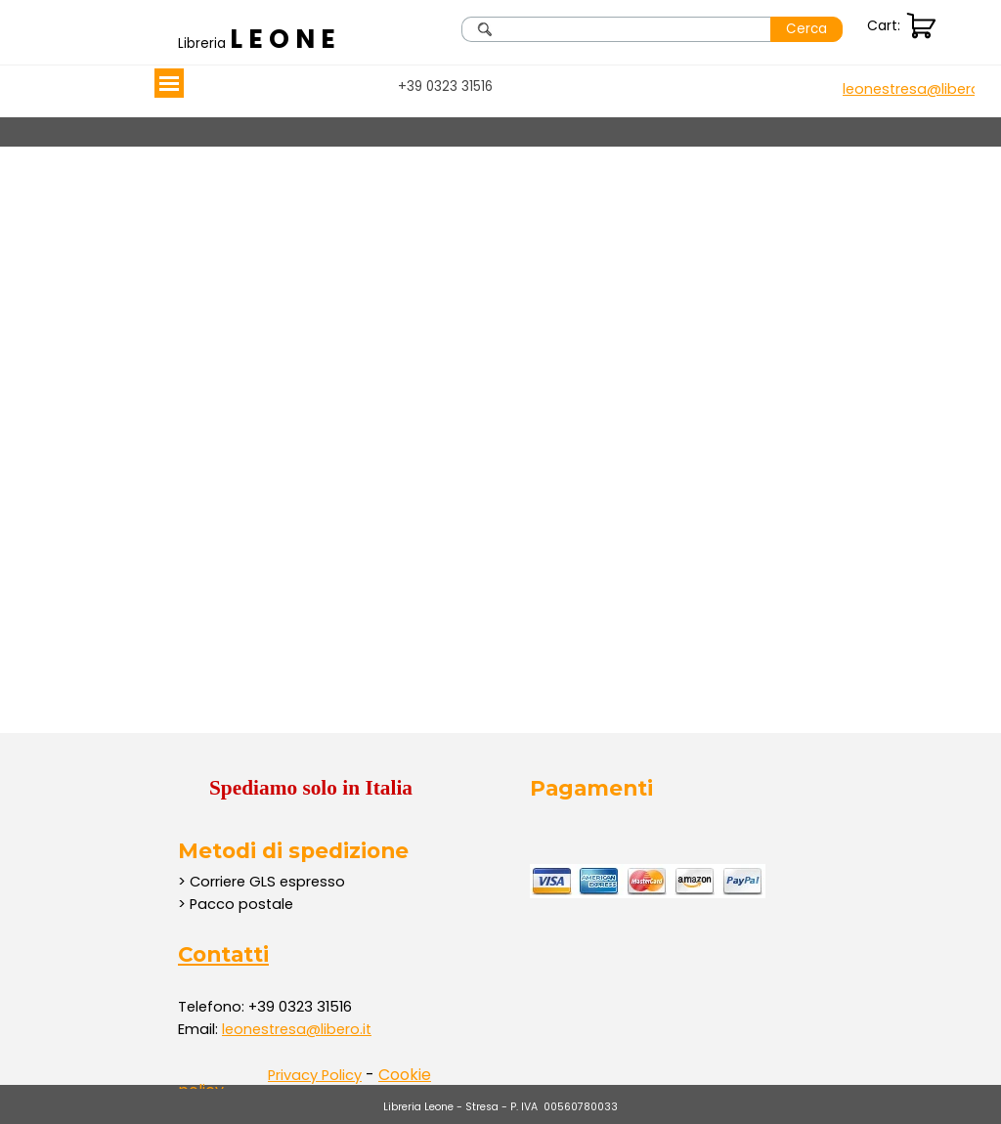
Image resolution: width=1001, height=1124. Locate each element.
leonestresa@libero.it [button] (296, 1029)
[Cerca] (616, 29)
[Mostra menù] (169, 83)
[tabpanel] (261, 39)
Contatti (223, 954)
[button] (917, 89)
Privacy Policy (315, 1075)
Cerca (806, 29)
